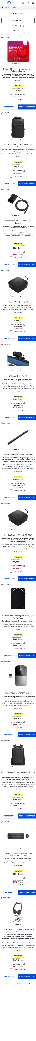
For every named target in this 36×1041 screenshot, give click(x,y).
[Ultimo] (29, 983)
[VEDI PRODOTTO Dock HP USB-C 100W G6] (9, 338)
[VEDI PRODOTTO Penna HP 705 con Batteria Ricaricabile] (9, 497)
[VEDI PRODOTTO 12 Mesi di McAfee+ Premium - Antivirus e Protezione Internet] (9, 106)
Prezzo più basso (16, 88)
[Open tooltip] (24, 94)
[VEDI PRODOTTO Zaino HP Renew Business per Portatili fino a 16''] (9, 815)
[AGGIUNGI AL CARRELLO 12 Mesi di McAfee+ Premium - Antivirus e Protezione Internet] (27, 106)
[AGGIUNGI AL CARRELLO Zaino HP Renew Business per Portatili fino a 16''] (27, 815)
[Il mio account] (28, 3)
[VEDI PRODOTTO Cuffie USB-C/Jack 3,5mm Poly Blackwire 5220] (9, 976)
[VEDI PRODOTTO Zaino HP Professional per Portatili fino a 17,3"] (9, 183)
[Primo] (6, 983)
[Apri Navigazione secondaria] (3, 3)
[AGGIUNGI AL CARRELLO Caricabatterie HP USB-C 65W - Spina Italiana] (27, 264)
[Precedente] (12, 983)
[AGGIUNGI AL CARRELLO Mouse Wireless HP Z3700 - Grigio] (27, 734)
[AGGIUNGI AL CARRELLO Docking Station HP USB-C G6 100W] (27, 578)
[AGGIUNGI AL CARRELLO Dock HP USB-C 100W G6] (27, 338)
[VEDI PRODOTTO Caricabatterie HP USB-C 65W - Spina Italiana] (9, 264)
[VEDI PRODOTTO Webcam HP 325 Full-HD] (9, 417)
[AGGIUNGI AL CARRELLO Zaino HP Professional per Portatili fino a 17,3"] (27, 183)
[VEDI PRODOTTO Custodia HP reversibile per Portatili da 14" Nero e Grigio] (9, 655)
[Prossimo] (24, 983)
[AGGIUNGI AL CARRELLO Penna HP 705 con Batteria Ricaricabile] (27, 497)
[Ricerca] (23, 3)
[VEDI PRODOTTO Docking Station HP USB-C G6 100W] (9, 578)
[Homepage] (9, 3)
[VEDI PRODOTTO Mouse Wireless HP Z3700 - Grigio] (9, 734)
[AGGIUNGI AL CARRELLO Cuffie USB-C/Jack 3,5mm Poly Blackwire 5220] (27, 976)
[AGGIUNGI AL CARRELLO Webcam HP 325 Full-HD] (27, 417)
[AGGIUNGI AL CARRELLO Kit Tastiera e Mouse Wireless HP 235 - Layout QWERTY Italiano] (27, 892)
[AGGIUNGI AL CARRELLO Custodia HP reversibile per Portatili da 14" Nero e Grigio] (27, 655)
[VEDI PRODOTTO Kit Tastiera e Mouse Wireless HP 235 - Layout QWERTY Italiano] (9, 892)
